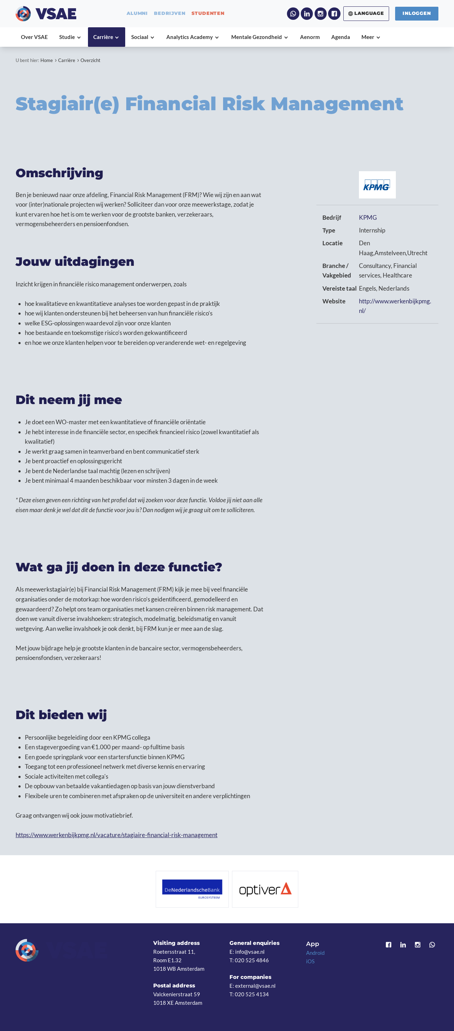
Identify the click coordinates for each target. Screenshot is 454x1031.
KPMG (368, 217)
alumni (137, 13)
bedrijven (169, 13)
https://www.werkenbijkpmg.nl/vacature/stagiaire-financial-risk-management (116, 835)
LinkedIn (307, 13)
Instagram (321, 13)
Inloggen (417, 13)
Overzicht (90, 60)
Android (315, 952)
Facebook (334, 13)
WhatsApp (293, 13)
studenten (208, 13)
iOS (310, 961)
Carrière (66, 60)
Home (46, 60)
